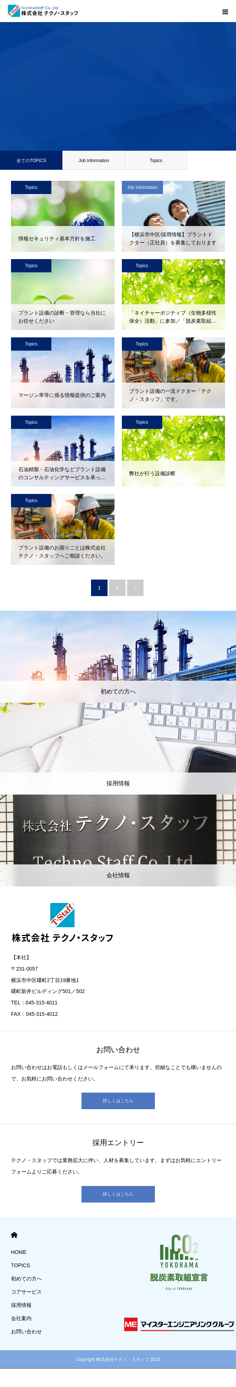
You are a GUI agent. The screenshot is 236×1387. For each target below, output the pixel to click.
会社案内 (21, 1318)
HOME (14, 1235)
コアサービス (26, 1292)
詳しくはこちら (118, 1100)
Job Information (94, 160)
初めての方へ (26, 1279)
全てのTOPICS (31, 160)
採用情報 (21, 1305)
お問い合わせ (26, 1331)
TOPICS (20, 1265)
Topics (156, 160)
